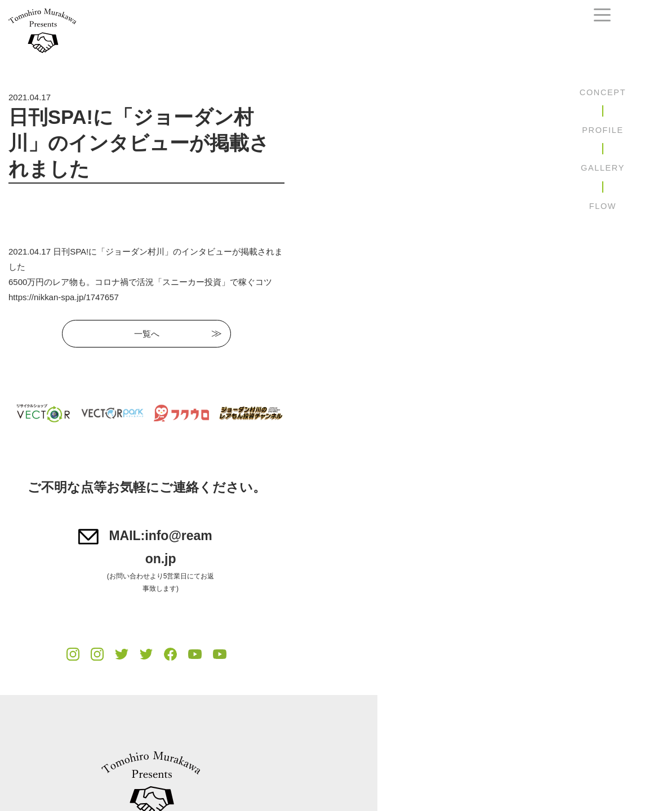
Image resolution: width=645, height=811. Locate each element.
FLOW (602, 206)
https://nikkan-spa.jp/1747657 (63, 256)
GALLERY (603, 167)
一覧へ (280, 292)
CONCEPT (603, 92)
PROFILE (602, 130)
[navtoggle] (602, 14)
